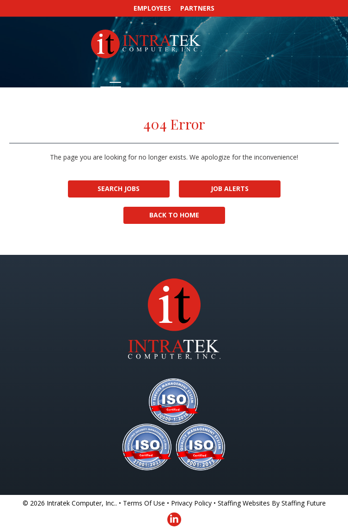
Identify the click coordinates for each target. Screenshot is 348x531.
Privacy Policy (191, 503)
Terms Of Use (144, 503)
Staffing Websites (244, 503)
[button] (108, 87)
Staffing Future (303, 503)
